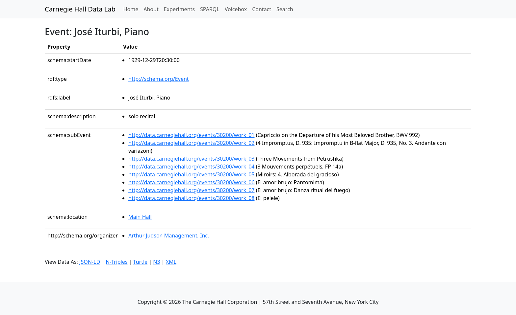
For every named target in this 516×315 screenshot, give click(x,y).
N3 (156, 261)
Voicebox (236, 9)
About (150, 9)
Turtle (140, 261)
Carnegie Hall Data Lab (80, 9)
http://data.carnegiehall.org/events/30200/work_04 (191, 166)
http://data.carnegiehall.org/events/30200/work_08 (191, 198)
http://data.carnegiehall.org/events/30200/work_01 (191, 135)
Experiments (179, 9)
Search (284, 9)
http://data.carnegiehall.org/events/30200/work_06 (191, 182)
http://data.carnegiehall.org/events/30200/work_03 (191, 158)
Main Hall (140, 216)
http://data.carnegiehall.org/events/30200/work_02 (191, 142)
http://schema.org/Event (158, 78)
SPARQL (209, 9)
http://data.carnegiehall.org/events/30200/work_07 (191, 190)
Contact (261, 9)
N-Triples (116, 261)
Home (132, 9)
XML (171, 261)
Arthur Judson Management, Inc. (168, 235)
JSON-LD (89, 261)
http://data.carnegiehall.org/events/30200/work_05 (191, 174)
